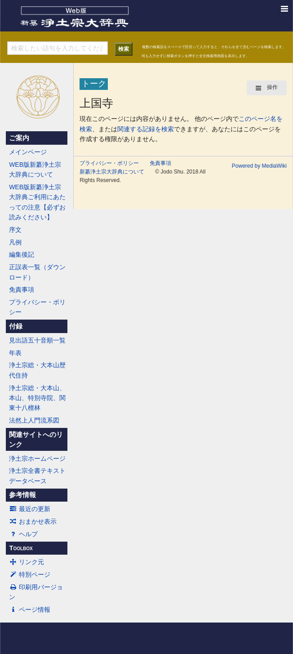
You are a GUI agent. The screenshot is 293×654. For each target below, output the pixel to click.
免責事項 (21, 289)
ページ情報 (29, 609)
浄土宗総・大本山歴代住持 (37, 369)
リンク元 (26, 561)
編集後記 (21, 254)
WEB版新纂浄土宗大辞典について (35, 169)
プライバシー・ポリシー (37, 307)
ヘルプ (23, 534)
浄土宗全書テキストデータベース (37, 475)
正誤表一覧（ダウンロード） (37, 271)
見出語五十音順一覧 (37, 340)
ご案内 (19, 138)
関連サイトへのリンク (36, 439)
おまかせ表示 (33, 521)
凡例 (15, 242)
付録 (15, 326)
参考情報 (22, 494)
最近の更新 (29, 508)
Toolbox (20, 548)
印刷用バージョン (36, 592)
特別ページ (29, 574)
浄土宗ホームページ (37, 458)
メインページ (28, 152)
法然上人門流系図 (34, 420)
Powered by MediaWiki (259, 166)
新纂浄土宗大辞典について (112, 172)
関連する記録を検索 (145, 129)
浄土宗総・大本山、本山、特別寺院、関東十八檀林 (37, 398)
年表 (15, 352)
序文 (15, 229)
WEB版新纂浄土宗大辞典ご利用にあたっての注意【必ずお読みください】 (37, 202)
